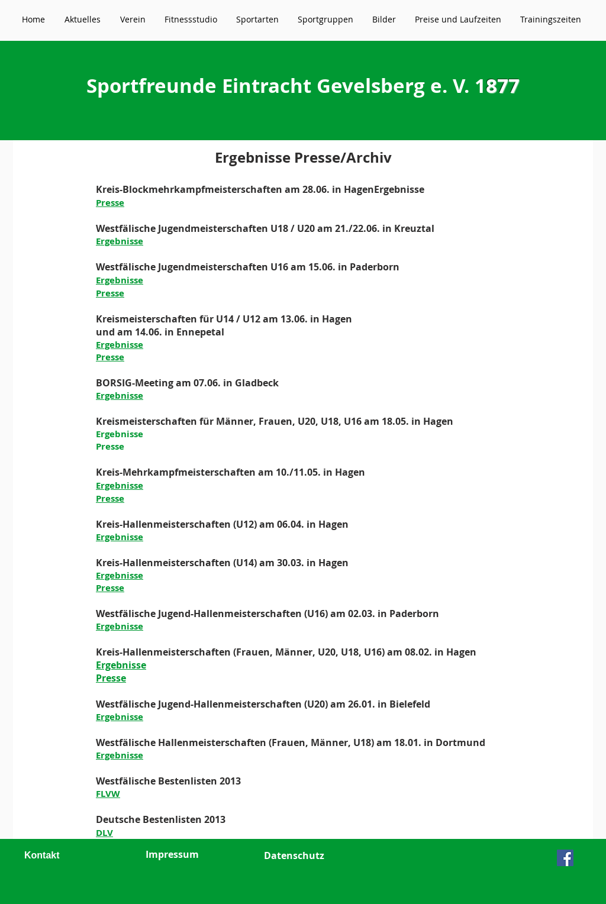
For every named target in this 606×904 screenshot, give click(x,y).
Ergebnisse (399, 189)
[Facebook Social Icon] (565, 858)
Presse (110, 202)
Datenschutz (294, 855)
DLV (104, 832)
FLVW (108, 793)
